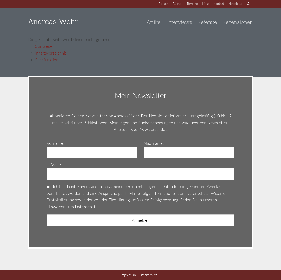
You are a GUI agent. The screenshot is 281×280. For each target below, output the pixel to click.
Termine (192, 3)
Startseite (43, 46)
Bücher (177, 3)
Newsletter (236, 3)
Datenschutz (86, 206)
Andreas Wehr (53, 22)
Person (163, 3)
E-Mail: (54, 164)
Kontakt (218, 3)
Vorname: (55, 143)
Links (205, 3)
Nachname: (154, 143)
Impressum (128, 275)
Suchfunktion (46, 59)
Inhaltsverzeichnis (51, 52)
